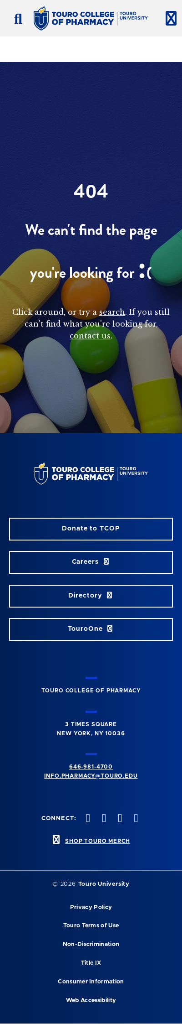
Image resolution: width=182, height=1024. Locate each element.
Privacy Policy (91, 907)
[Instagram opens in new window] (119, 819)
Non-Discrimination (91, 944)
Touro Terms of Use (91, 926)
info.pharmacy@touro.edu (90, 776)
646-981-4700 (91, 766)
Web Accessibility (91, 1000)
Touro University (104, 884)
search (112, 312)
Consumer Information (91, 982)
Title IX (91, 963)
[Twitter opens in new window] (103, 819)
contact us (90, 335)
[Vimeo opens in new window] (135, 819)
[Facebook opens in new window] (87, 819)
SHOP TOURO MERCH (97, 841)
